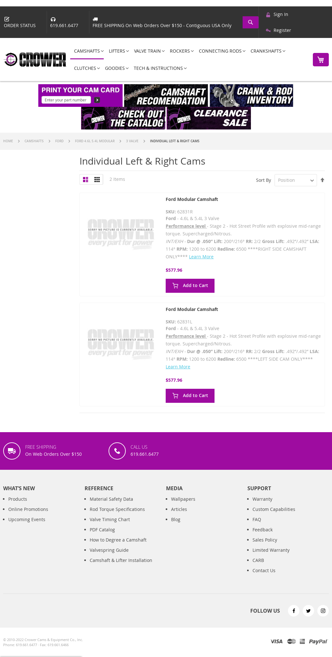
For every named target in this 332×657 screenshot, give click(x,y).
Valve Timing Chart (110, 519)
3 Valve (133, 141)
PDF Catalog (102, 530)
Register (282, 30)
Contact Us (264, 570)
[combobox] (251, 22)
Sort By (263, 180)
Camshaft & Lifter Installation (121, 560)
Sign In (281, 14)
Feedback (263, 530)
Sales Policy (265, 540)
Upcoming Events (26, 519)
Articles (179, 509)
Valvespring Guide (109, 550)
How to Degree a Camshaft (118, 540)
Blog (175, 519)
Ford (59, 141)
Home (8, 141)
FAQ (257, 519)
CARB (258, 560)
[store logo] (35, 59)
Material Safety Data (111, 499)
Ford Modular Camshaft (192, 199)
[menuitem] (87, 51)
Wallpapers (183, 499)
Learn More (201, 257)
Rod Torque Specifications (117, 509)
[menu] (188, 59)
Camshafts (35, 141)
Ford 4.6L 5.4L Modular (95, 141)
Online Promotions (28, 509)
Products (17, 499)
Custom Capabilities (274, 509)
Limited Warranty (271, 550)
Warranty (262, 499)
